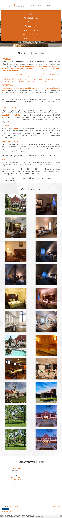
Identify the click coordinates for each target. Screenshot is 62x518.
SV (35, 39)
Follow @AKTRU (6, 513)
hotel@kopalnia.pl (16, 479)
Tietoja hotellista (31, 18)
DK (28, 43)
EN (32, 34)
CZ (24, 34)
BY (29, 30)
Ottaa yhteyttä (31, 26)
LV (37, 39)
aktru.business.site (6, 511)
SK (37, 30)
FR (26, 39)
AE (31, 43)
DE (35, 34)
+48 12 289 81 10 (15, 477)
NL (36, 43)
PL (25, 43)
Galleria (31, 22)
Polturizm (16, 506)
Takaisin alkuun (56, 506)
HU (29, 39)
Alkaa (31, 14)
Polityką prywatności (30, 515)
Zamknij (61, 516)
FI (24, 30)
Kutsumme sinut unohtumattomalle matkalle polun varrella (26, 88)
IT (24, 39)
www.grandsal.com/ (16, 484)
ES (38, 34)
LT (27, 34)
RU (32, 30)
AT (33, 43)
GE (32, 39)
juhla (16, 128)
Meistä (11, 506)
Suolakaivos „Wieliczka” (11, 115)
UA (26, 30)
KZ (35, 30)
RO (29, 34)
